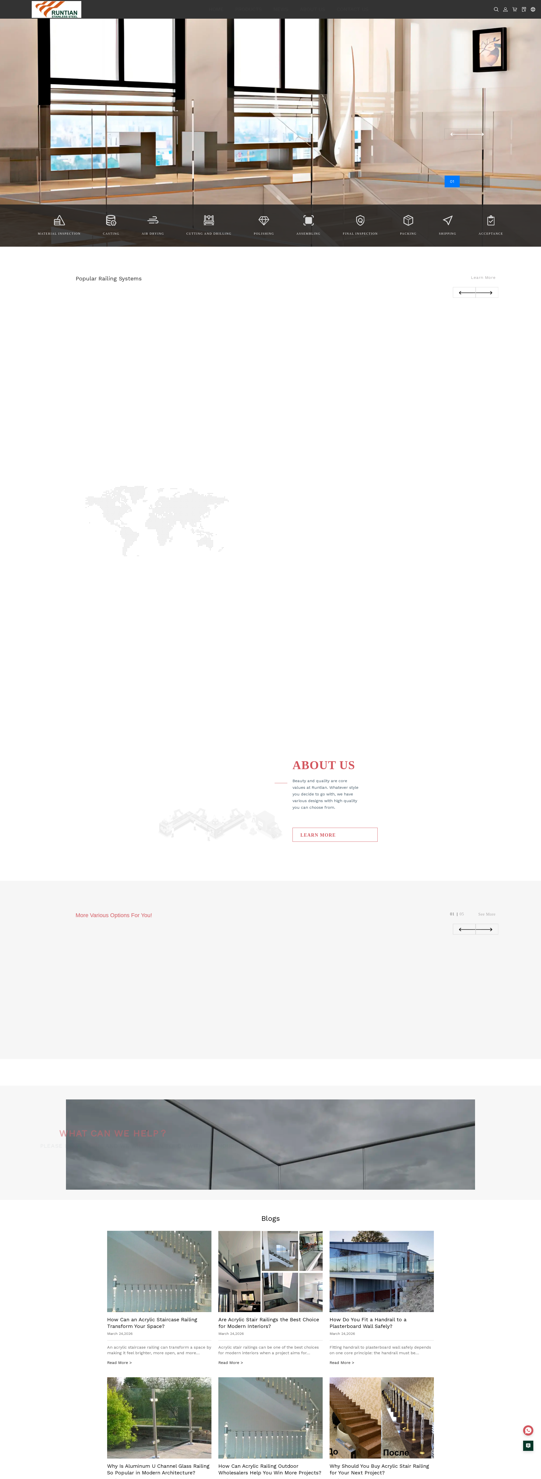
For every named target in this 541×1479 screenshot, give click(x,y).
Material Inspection (59, 233)
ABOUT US (312, 9)
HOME (216, 9)
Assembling (308, 233)
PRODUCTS (248, 9)
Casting (111, 233)
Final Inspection (360, 233)
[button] (478, 134)
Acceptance (491, 233)
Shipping (447, 233)
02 (467, 181)
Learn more (496, 277)
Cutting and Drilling (209, 233)
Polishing (264, 233)
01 (452, 181)
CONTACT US (352, 9)
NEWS (280, 9)
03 (482, 181)
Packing (408, 233)
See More (500, 914)
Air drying (153, 233)
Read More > (119, 1362)
